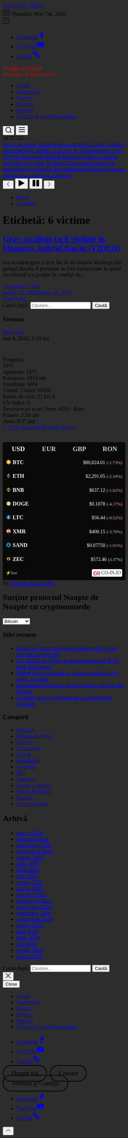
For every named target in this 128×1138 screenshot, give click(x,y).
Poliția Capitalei (34, 785)
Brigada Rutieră (33, 736)
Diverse (24, 104)
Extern (23, 98)
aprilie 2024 (29, 950)
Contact (68, 1073)
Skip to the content (23, 6)
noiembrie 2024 (33, 907)
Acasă (23, 86)
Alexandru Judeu (21, 286)
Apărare (25, 730)
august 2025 (29, 857)
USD (18, 448)
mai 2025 (26, 876)
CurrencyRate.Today (32, 583)
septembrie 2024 (34, 919)
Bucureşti (13, 332)
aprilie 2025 (29, 882)
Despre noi (25, 1073)
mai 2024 (26, 944)
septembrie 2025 (34, 851)
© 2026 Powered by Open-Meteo (39, 427)
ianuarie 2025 (31, 894)
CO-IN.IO (111, 572)
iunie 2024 (28, 938)
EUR (49, 448)
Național (25, 779)
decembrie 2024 (34, 901)
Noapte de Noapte (22, 68)
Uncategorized (32, 804)
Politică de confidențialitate (46, 116)
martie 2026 (29, 833)
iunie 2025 (28, 870)
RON (110, 448)
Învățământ (28, 761)
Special (24, 110)
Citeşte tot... (16, 299)
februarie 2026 (32, 839)
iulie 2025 (27, 864)
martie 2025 (29, 888)
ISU (20, 773)
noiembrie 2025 (33, 845)
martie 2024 (29, 956)
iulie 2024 (27, 931)
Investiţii (26, 767)
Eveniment (28, 92)
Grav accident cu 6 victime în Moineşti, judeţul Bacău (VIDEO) (61, 243)
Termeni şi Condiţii (35, 1083)
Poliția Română (33, 791)
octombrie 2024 (33, 913)
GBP (79, 448)
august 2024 (29, 925)
